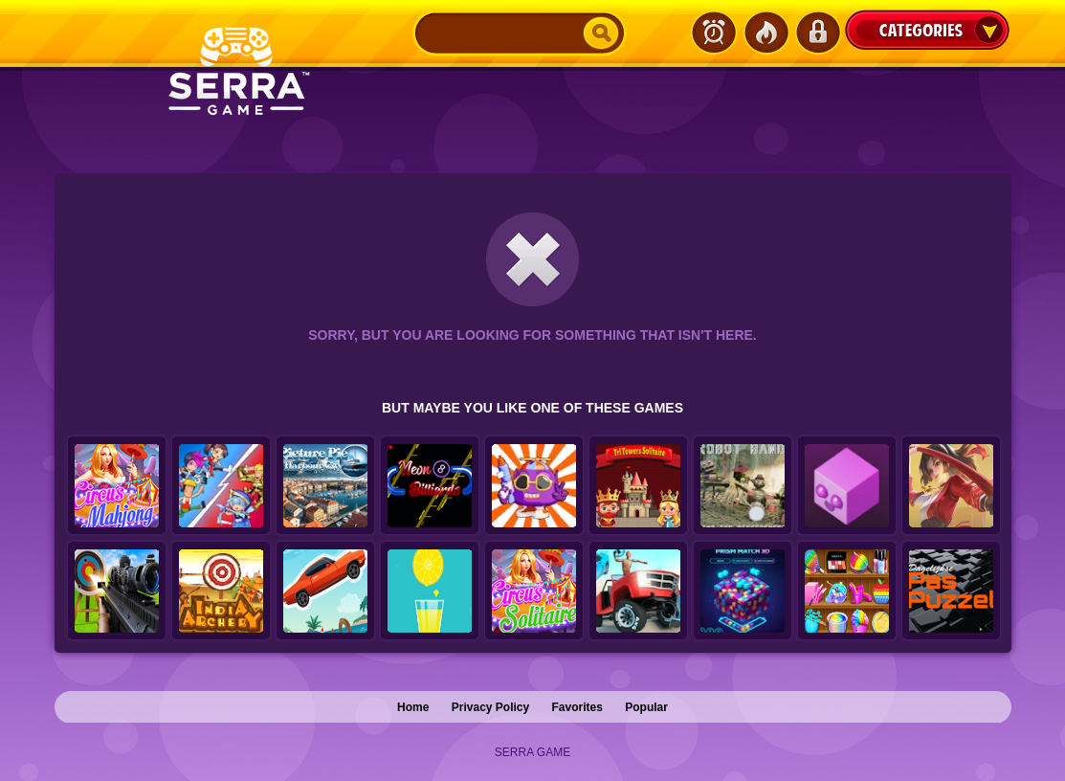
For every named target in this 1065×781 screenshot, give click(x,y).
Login (817, 33)
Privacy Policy (490, 707)
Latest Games (714, 33)
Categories (927, 30)
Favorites (577, 707)
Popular (646, 707)
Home (413, 707)
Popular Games (765, 33)
